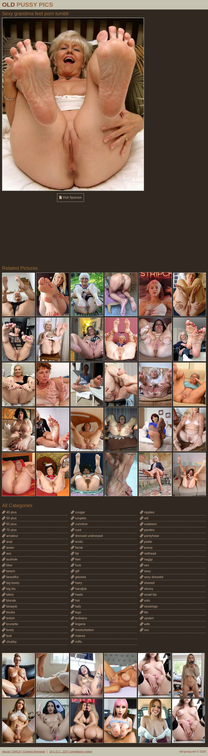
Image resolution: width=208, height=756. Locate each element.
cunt (76, 530)
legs (76, 612)
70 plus (9, 530)
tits (144, 612)
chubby (9, 641)
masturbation (82, 630)
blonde (9, 600)
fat (75, 553)
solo (145, 600)
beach (8, 571)
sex (144, 565)
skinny (146, 588)
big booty (10, 583)
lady (76, 606)
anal (7, 541)
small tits (148, 594)
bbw (7, 565)
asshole (9, 559)
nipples (147, 512)
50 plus (9, 518)
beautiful (10, 577)
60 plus (9, 524)
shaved (147, 583)
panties (147, 530)
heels (77, 594)
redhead (148, 553)
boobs (8, 612)
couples (78, 518)
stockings (149, 606)
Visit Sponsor (70, 197)
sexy (145, 571)
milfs (76, 641)
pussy (146, 547)
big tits (9, 588)
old (144, 518)
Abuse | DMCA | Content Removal (23, 751)
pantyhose (149, 536)
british (8, 618)
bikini (8, 594)
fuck (76, 565)
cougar (78, 512)
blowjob (9, 606)
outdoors (148, 524)
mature (78, 636)
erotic (77, 541)
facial (77, 547)
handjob (79, 588)
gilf (75, 571)
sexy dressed (151, 577)
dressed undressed (87, 536)
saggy (146, 559)
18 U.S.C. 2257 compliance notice (70, 751)
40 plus (9, 512)
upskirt (147, 618)
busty (8, 630)
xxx (144, 630)
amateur (10, 536)
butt (7, 636)
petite (146, 541)
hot (75, 600)
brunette (10, 624)
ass (6, 553)
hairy (76, 583)
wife (145, 624)
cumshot (79, 524)
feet (75, 559)
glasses (78, 577)
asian (8, 547)
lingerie (78, 624)
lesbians (79, 618)
